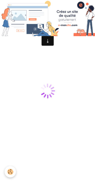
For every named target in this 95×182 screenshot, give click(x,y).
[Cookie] (10, 171)
